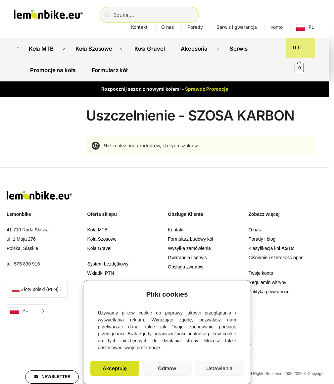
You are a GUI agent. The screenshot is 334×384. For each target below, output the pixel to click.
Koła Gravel (99, 245)
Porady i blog (262, 235)
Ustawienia (219, 368)
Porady (195, 27)
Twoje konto (261, 269)
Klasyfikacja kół (272, 245)
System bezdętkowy (108, 260)
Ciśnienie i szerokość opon (276, 254)
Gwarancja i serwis (187, 254)
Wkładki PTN (100, 269)
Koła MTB (97, 226)
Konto (276, 27)
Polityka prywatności (270, 288)
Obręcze (96, 279)
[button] (240, 292)
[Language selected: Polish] (27, 307)
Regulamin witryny (267, 279)
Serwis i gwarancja (236, 27)
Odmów (167, 368)
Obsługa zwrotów (185, 263)
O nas (167, 27)
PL (311, 27)
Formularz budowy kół (190, 235)
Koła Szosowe (102, 235)
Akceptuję (115, 368)
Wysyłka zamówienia (189, 245)
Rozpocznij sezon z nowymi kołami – (164, 85)
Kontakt (139, 27)
